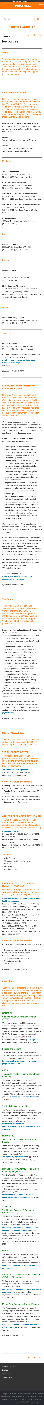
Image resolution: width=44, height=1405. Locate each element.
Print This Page (35, 35)
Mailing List (6, 1373)
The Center (8, 599)
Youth (5, 52)
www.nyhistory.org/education (14, 1157)
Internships (8, 981)
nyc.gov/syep (35, 1040)
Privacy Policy (7, 1377)
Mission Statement (9, 1367)
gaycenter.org (8, 713)
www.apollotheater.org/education (23, 1097)
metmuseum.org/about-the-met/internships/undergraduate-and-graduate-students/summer (21, 1126)
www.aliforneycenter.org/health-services (18, 770)
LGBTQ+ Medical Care (13, 733)
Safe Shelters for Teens (14, 92)
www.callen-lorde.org (10, 831)
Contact (5, 1370)
